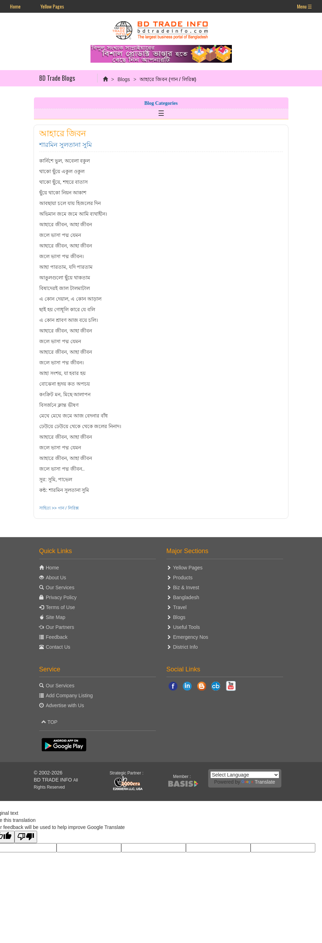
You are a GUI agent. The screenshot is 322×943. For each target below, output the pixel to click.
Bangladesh (186, 597)
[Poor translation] (25, 837)
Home (15, 6)
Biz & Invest (186, 587)
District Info (185, 647)
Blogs (123, 79)
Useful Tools (186, 627)
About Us (56, 577)
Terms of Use (60, 607)
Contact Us (58, 647)
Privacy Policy (61, 597)
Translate (258, 782)
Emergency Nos (191, 637)
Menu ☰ (304, 6)
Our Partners (60, 627)
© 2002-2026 (48, 773)
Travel (180, 607)
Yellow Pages (52, 6)
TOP (49, 722)
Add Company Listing (69, 695)
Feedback (57, 637)
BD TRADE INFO (53, 780)
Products (183, 577)
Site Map (55, 617)
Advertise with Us (65, 705)
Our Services (60, 587)
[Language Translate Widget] (244, 774)
